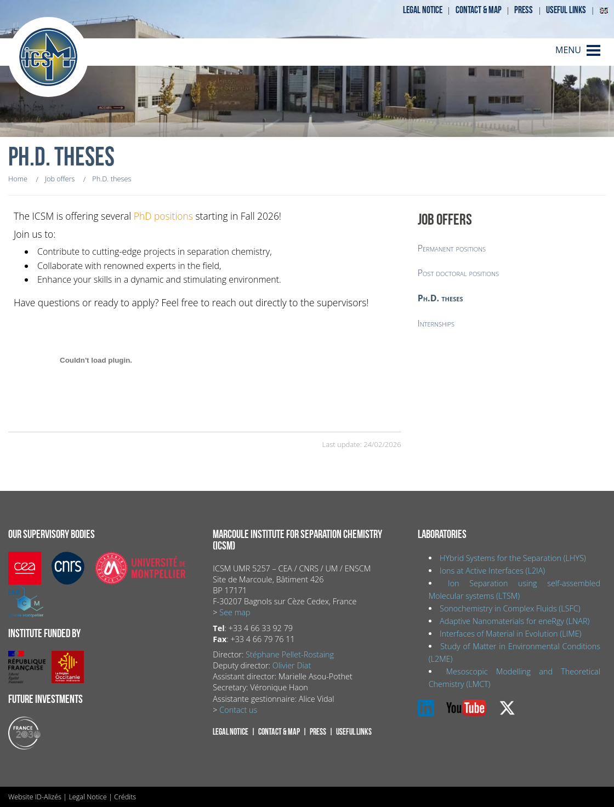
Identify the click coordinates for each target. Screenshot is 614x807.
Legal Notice (87, 797)
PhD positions (163, 215)
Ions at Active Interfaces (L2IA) (492, 570)
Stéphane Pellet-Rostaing (290, 654)
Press (523, 10)
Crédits (125, 797)
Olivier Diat (291, 665)
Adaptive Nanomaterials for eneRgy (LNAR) (514, 621)
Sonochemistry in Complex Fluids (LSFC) (510, 608)
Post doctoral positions (458, 273)
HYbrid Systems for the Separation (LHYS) (513, 558)
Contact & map (479, 10)
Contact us (238, 710)
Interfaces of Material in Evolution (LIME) (510, 633)
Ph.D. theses (440, 298)
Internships (436, 323)
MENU (568, 50)
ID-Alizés (48, 797)
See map (234, 612)
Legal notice (422, 10)
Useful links (566, 10)
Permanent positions (452, 248)
